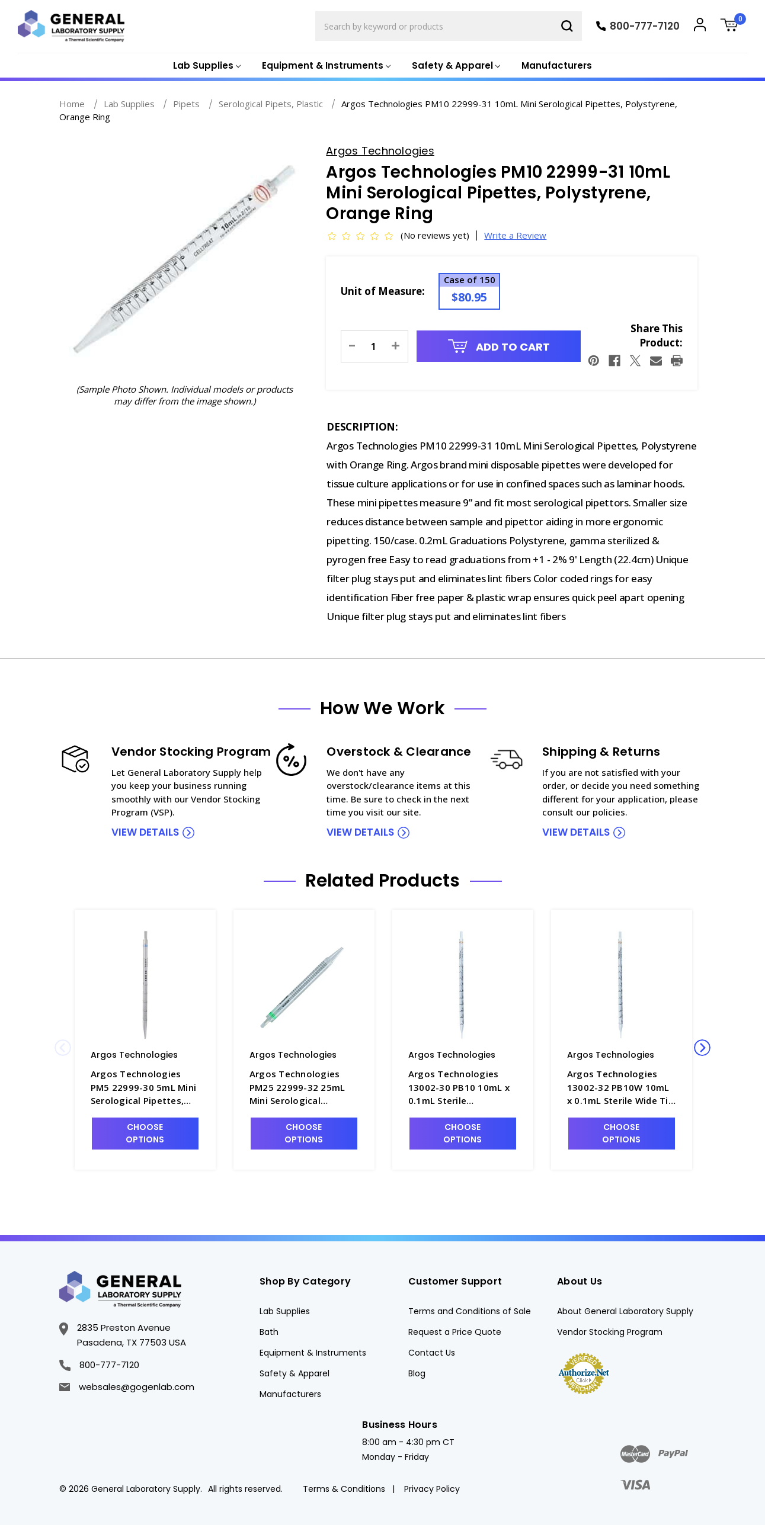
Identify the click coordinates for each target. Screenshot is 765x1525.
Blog (416, 1373)
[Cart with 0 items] (733, 26)
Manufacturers (556, 65)
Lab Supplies (285, 1311)
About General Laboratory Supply (625, 1311)
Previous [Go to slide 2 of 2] (63, 1048)
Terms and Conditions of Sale (469, 1311)
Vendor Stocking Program (609, 1332)
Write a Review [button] (515, 235)
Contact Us (431, 1353)
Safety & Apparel (294, 1373)
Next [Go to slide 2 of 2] (702, 1048)
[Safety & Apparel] (455, 66)
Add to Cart (499, 346)
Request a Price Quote (454, 1332)
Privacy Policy (432, 1489)
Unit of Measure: (383, 291)
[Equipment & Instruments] (325, 66)
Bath (269, 1332)
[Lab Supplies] (205, 66)
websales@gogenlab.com (126, 1386)
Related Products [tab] (382, 880)
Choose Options (145, 1133)
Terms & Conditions (344, 1489)
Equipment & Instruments (313, 1353)
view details (145, 832)
